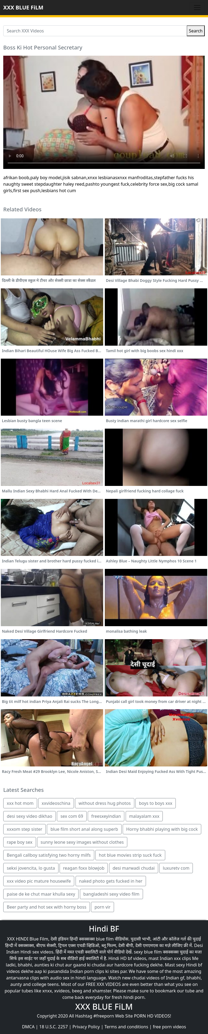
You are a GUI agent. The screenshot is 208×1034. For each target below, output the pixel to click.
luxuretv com (176, 868)
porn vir (102, 907)
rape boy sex (19, 842)
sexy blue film (148, 952)
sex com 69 (71, 816)
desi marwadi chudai (134, 868)
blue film (105, 939)
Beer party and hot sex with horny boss (46, 907)
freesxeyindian (106, 816)
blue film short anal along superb (84, 829)
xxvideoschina (56, 803)
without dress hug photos (105, 803)
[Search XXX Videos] (95, 30)
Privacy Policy (86, 1027)
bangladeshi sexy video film (111, 894)
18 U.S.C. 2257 (53, 1027)
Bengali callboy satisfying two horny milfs (49, 855)
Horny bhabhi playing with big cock (162, 829)
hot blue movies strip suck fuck (130, 855)
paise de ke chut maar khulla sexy (41, 894)
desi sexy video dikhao (29, 816)
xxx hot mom (20, 803)
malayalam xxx (144, 816)
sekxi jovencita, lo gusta (31, 868)
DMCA (28, 1027)
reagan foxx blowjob (84, 868)
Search (196, 31)
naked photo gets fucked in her (110, 881)
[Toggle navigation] (197, 7)
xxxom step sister (24, 829)
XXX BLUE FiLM (23, 7)
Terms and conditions (126, 1027)
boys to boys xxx (155, 803)
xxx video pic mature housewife (39, 881)
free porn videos (169, 1027)
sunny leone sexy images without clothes (82, 842)
